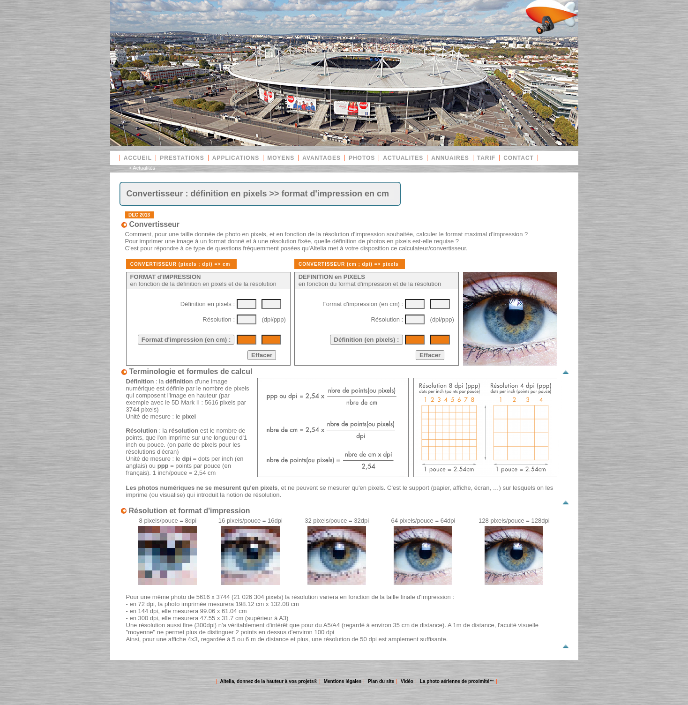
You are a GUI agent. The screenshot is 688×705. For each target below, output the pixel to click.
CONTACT (518, 158)
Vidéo (407, 681)
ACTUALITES (403, 158)
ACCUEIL (138, 158)
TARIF (486, 158)
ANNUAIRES (450, 158)
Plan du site (381, 681)
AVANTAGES (321, 158)
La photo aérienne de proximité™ (457, 681)
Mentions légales (343, 681)
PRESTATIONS (182, 158)
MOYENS (280, 158)
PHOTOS (362, 158)
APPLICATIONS (235, 158)
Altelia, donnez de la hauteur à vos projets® (268, 681)
